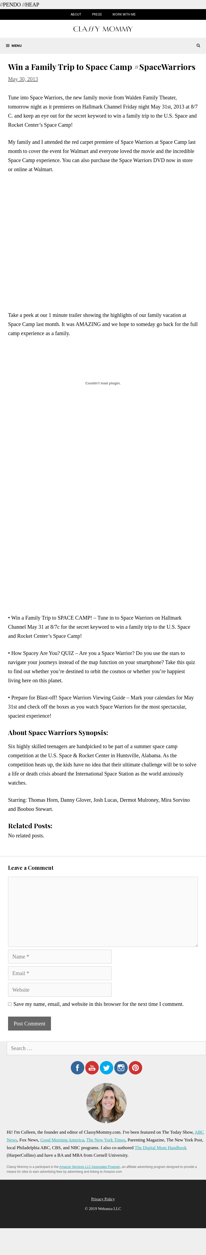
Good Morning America (62, 1139)
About (76, 14)
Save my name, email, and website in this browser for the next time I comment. (98, 1004)
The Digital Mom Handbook (161, 1147)
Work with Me (124, 14)
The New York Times (105, 1139)
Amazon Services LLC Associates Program (89, 1167)
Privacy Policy (103, 1199)
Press (97, 14)
